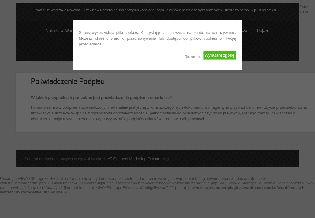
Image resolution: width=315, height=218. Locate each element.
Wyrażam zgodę (220, 55)
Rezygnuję (192, 56)
